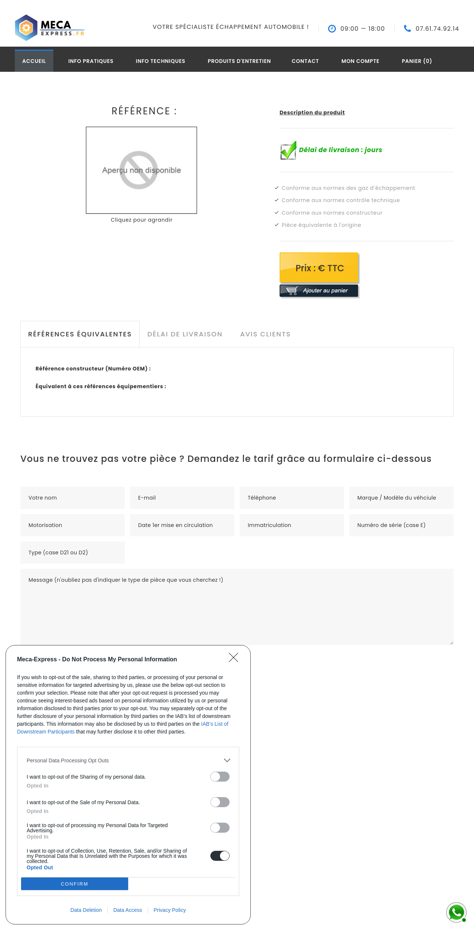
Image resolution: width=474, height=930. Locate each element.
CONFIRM (75, 884)
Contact (305, 61)
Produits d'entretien (239, 61)
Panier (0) (417, 61)
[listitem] (128, 760)
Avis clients (265, 334)
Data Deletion (86, 910)
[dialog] (128, 784)
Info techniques (161, 61)
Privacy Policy (170, 910)
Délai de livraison (185, 334)
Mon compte (360, 61)
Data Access (127, 910)
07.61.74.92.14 (437, 29)
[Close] (236, 660)
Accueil (34, 61)
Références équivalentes (80, 334)
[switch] (220, 777)
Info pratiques (90, 61)
